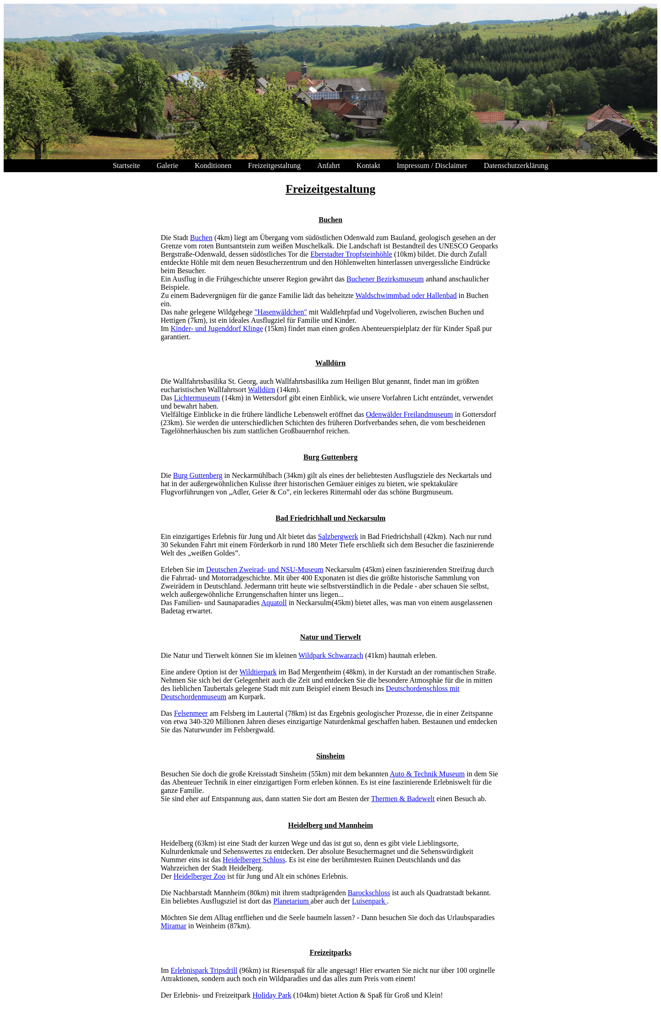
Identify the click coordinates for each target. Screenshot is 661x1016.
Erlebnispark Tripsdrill (204, 970)
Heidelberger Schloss (254, 860)
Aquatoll (274, 602)
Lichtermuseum (197, 398)
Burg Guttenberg (197, 475)
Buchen (201, 237)
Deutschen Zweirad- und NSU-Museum (265, 569)
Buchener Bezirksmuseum (385, 279)
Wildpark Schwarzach (330, 655)
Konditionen (213, 165)
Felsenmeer (191, 713)
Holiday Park (271, 995)
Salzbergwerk (338, 536)
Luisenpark (369, 901)
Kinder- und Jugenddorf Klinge (217, 328)
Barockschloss (368, 893)
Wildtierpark (258, 672)
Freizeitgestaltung (274, 165)
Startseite (126, 165)
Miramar (173, 926)
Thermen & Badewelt (403, 799)
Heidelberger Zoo (199, 876)
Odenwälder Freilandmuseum (409, 414)
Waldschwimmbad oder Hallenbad (406, 295)
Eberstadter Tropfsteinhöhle (351, 254)
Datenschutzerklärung (516, 165)
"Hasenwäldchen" (280, 312)
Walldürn (261, 389)
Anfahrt (328, 165)
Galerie (167, 165)
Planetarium (291, 901)
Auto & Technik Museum (427, 774)
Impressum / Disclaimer (432, 165)
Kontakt (369, 165)
